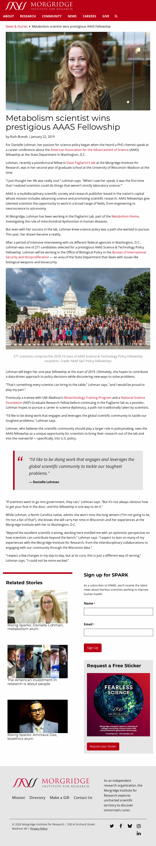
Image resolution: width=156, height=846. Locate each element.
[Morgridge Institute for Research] (50, 792)
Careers (89, 16)
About (8, 16)
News (72, 16)
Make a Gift (59, 797)
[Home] (38, 6)
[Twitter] (111, 826)
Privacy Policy (39, 828)
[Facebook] (121, 826)
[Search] (116, 16)
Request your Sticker (103, 746)
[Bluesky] (130, 826)
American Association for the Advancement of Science (90, 150)
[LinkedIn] (139, 834)
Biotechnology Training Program (87, 397)
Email (89, 624)
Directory (37, 797)
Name (89, 603)
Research (28, 16)
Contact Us (83, 797)
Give (105, 16)
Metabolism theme (125, 216)
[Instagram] (139, 826)
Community (52, 16)
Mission (18, 797)
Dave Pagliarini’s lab (81, 163)
